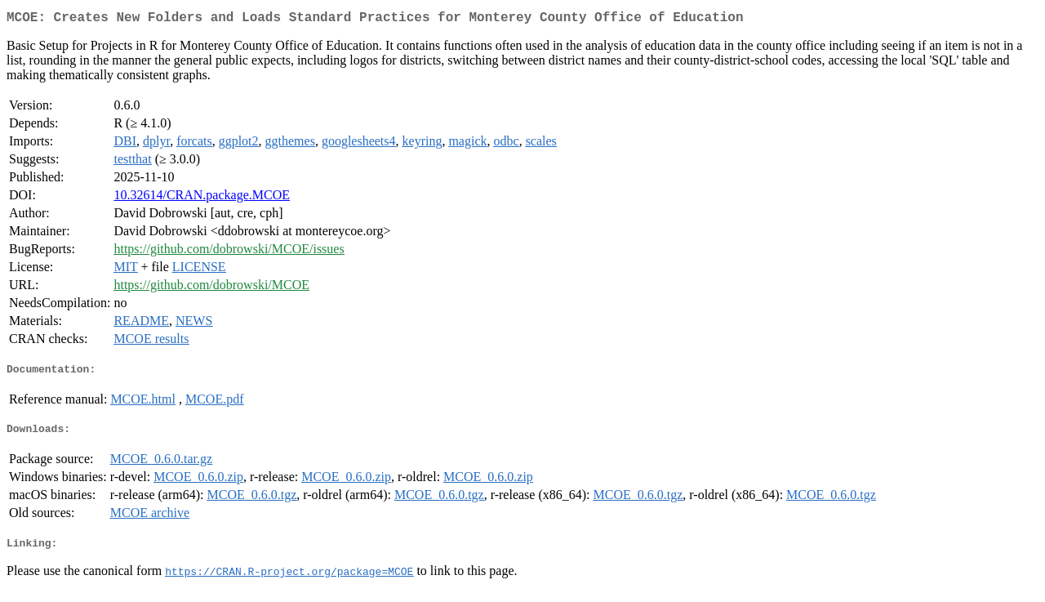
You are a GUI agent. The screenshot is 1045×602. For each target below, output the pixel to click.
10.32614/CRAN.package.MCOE (201, 198)
